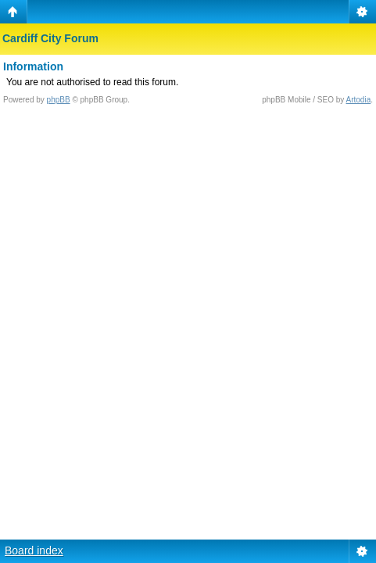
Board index (34, 550)
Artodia (358, 99)
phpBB (58, 99)
